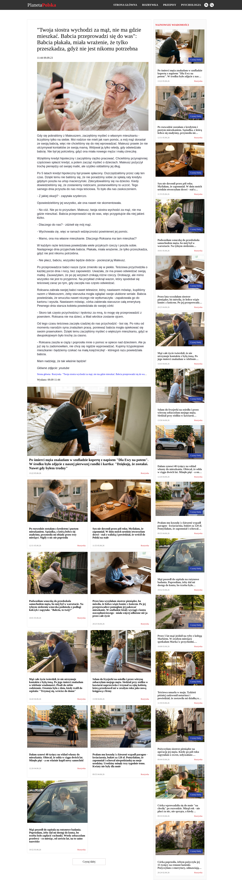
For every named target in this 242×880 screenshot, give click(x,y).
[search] (212, 5)
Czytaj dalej (89, 861)
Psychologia (191, 4)
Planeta (41, 4)
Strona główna (125, 4)
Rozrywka (150, 4)
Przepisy (169, 4)
